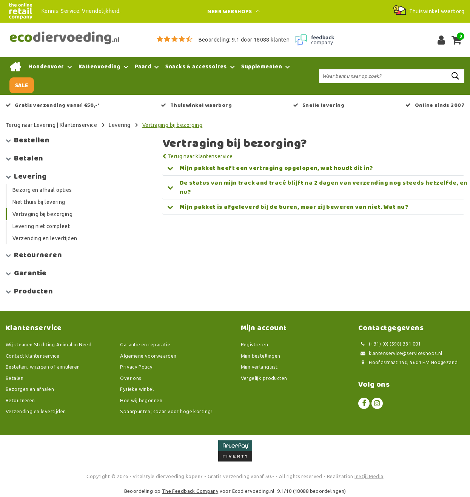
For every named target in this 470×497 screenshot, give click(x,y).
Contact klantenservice (32, 355)
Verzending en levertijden (36, 411)
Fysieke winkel (137, 389)
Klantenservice (78, 125)
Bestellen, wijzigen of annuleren (43, 366)
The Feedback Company (190, 491)
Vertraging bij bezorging (172, 125)
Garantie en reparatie (145, 344)
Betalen (14, 378)
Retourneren (20, 400)
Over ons (130, 378)
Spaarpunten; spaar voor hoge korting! (166, 411)
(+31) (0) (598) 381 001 (389, 344)
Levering (119, 125)
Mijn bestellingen (260, 355)
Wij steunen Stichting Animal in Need (48, 344)
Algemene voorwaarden (148, 355)
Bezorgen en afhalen (30, 389)
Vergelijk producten (264, 378)
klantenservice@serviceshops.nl (400, 353)
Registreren (254, 344)
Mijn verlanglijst (259, 366)
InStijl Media (368, 476)
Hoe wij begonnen (141, 400)
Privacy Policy (136, 366)
